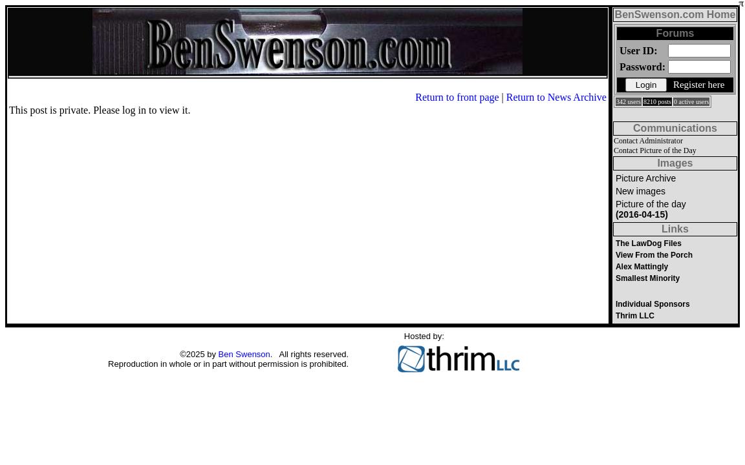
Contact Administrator (648, 140)
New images (640, 191)
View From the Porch (654, 255)
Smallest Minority (648, 278)
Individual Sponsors (653, 304)
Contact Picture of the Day (655, 150)
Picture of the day (651, 209)
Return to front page (457, 97)
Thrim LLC (635, 315)
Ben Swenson (244, 354)
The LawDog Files (649, 243)
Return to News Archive (556, 97)
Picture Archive (646, 178)
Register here (699, 84)
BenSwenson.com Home (675, 14)
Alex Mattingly (642, 266)
